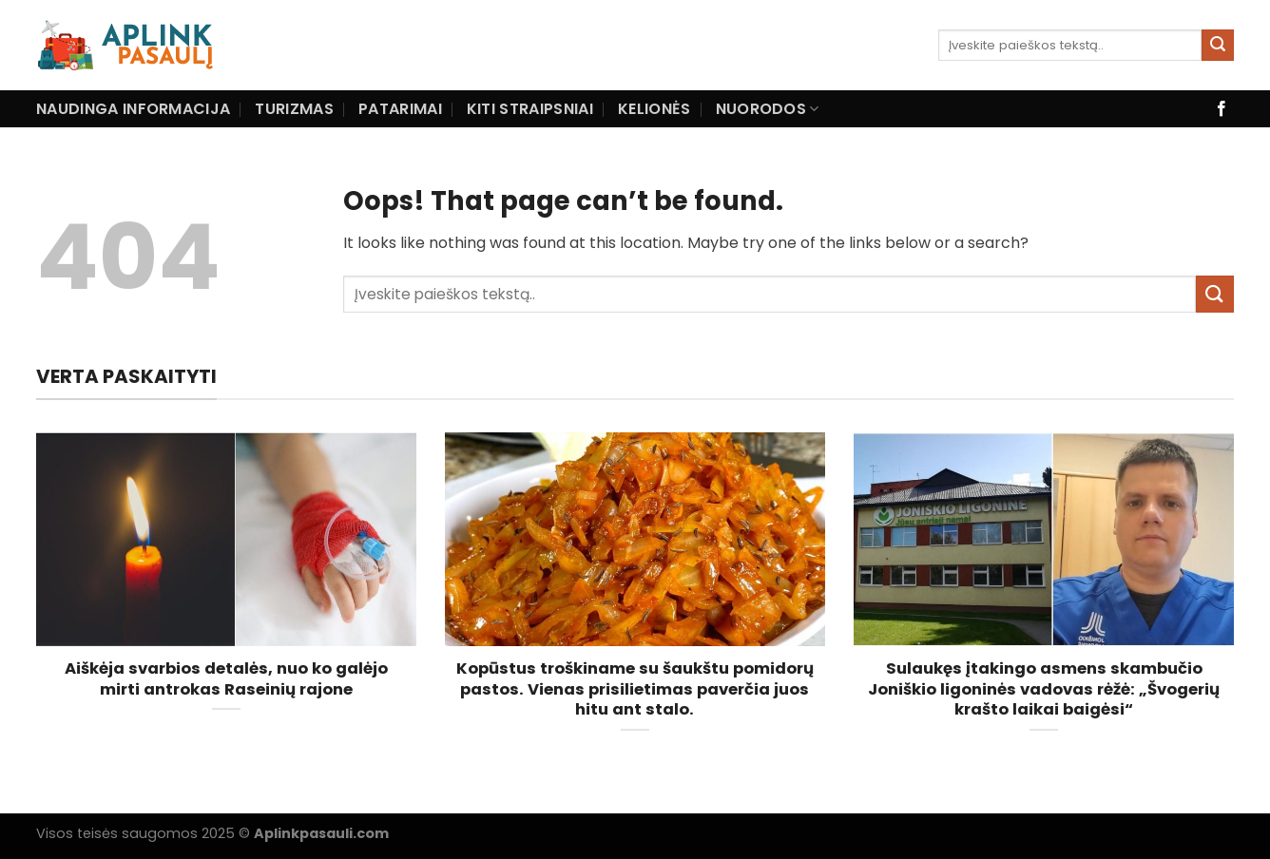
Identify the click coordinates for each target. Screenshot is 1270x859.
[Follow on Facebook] (1221, 109)
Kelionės (654, 109)
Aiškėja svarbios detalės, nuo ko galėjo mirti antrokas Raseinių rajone (226, 679)
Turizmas (294, 109)
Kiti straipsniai (530, 109)
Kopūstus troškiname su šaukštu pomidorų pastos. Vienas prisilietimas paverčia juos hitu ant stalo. (635, 689)
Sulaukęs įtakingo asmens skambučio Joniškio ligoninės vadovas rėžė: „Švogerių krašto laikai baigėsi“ (1044, 689)
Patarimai (400, 109)
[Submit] (1218, 45)
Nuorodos (767, 109)
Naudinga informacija (133, 109)
